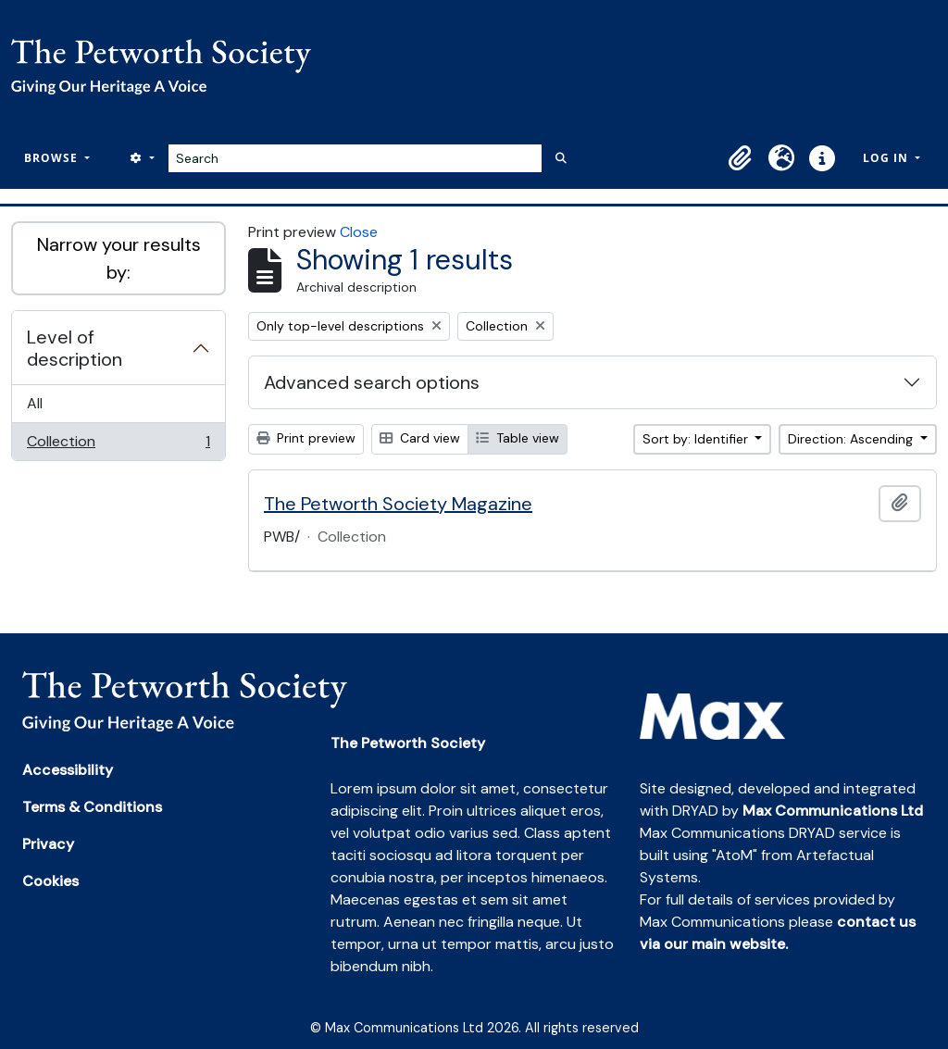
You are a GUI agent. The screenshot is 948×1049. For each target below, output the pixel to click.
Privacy (48, 844)
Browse (52, 158)
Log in (887, 158)
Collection (118, 445)
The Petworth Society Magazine (398, 504)
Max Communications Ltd (832, 810)
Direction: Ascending (852, 439)
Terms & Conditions (92, 807)
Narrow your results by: (119, 258)
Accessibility (67, 770)
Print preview (306, 438)
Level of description (74, 348)
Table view (517, 438)
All (35, 403)
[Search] (355, 158)
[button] (740, 158)
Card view (420, 438)
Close (359, 232)
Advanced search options (372, 382)
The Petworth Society (408, 743)
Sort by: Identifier (697, 439)
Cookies (50, 881)
